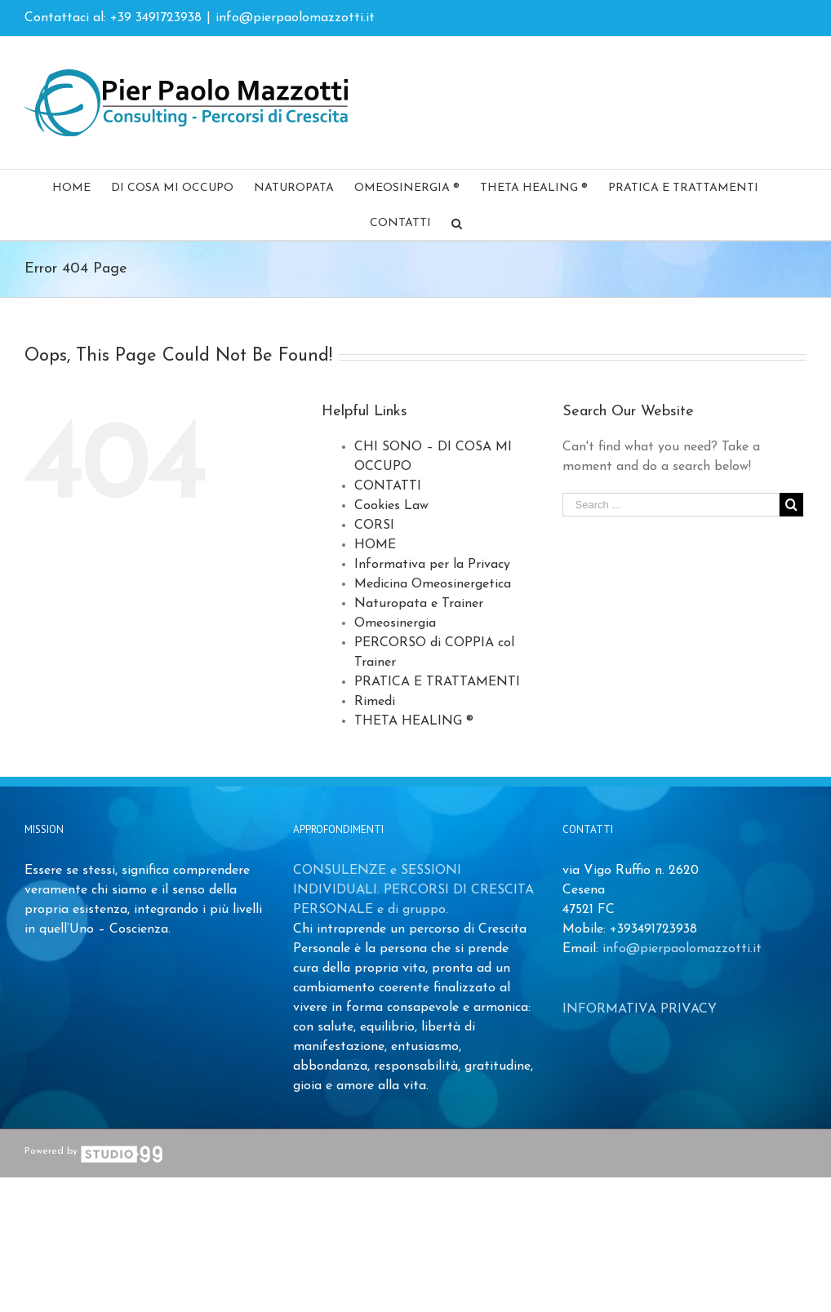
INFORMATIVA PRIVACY (639, 1009)
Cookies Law (391, 505)
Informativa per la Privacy (432, 564)
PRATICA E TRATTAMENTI (437, 682)
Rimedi (374, 701)
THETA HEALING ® (413, 721)
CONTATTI (387, 486)
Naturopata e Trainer (418, 603)
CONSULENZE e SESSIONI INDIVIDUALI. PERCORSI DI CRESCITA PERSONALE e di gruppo (413, 890)
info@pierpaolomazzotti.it (295, 17)
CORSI (374, 525)
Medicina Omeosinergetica (432, 584)
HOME (375, 545)
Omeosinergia (395, 623)
